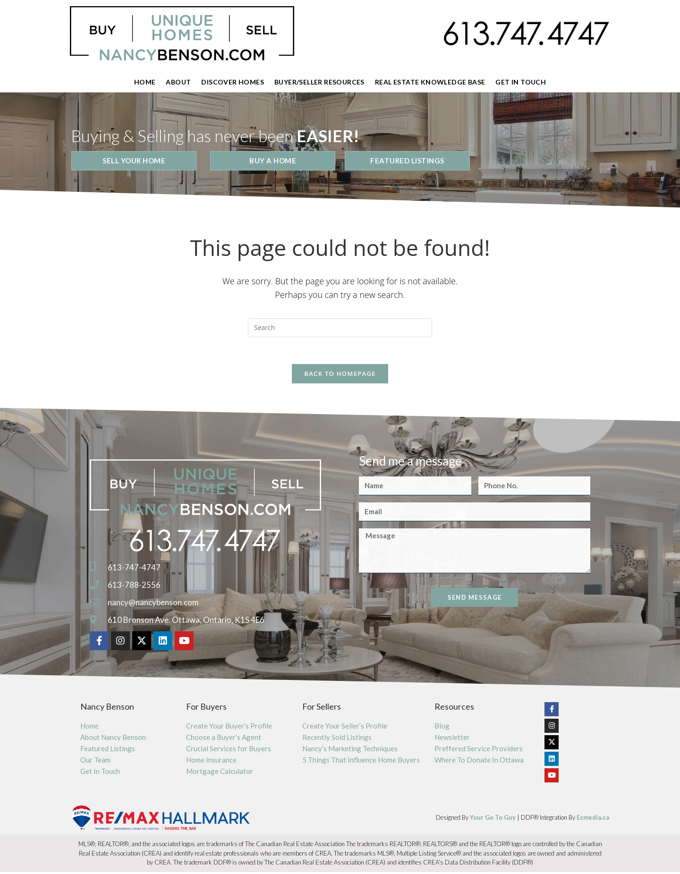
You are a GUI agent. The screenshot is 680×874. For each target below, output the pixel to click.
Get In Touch (520, 82)
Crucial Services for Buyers (228, 750)
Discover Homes (232, 82)
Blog (442, 727)
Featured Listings (107, 750)
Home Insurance (211, 761)
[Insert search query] (340, 327)
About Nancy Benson (113, 739)
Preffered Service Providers (478, 750)
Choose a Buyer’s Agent (223, 739)
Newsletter (452, 739)
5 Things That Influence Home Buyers (361, 761)
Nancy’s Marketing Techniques (350, 750)
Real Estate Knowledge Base (430, 82)
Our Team (95, 761)
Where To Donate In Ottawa (479, 761)
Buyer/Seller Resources (319, 82)
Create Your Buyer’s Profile (229, 727)
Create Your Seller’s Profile (344, 727)
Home (145, 82)
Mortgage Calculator (219, 773)
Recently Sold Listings (337, 739)
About (178, 82)
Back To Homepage (339, 375)
